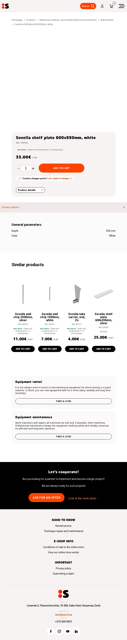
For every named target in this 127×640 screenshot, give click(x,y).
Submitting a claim (63, 573)
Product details (27, 190)
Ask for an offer (46, 497)
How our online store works (63, 552)
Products (30, 20)
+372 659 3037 (63, 621)
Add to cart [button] (23, 348)
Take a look (63, 401)
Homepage (17, 20)
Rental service (63, 525)
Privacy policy (63, 568)
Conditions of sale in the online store (63, 547)
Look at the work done (82, 498)
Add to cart (61, 168)
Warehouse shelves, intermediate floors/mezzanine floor (68, 20)
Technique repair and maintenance (63, 531)
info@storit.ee (63, 614)
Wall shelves (107, 20)
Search (85, 6)
